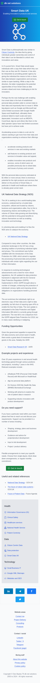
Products (20, 627)
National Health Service (14, 528)
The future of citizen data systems (20, 487)
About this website (20, 659)
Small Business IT (12, 568)
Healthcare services (13, 523)
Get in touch (20, 20)
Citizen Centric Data (13, 545)
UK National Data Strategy (18, 236)
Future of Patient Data (16, 494)
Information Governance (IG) (16, 512)
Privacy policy (20, 663)
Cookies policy (20, 666)
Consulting (20, 623)
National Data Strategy (16, 483)
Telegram (20, 645)
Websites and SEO (13, 578)
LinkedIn (20, 638)
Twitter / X (20, 641)
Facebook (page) (20, 648)
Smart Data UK (11, 556)
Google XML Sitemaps (14, 573)
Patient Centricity (12, 533)
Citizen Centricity (8, 52)
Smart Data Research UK (17, 347)
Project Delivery (20, 620)
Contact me (20, 616)
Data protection (11, 550)
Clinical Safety (11, 517)
